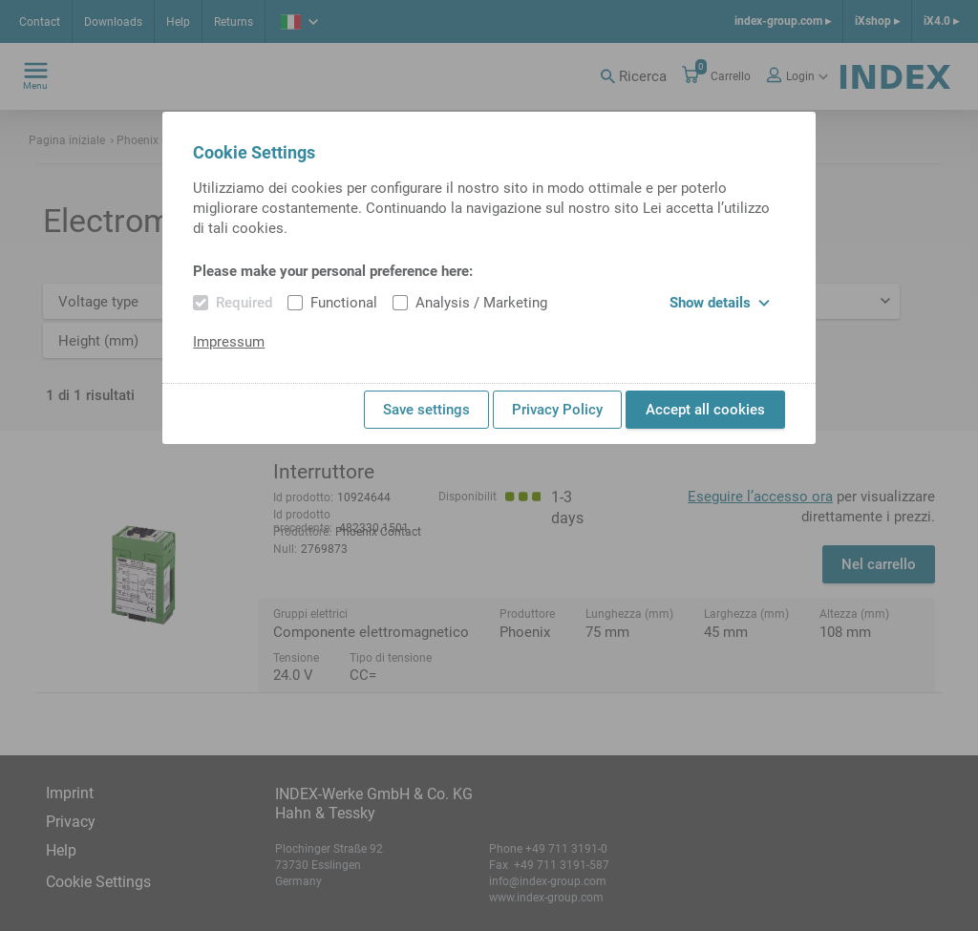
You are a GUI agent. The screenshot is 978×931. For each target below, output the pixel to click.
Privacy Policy (557, 409)
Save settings (426, 409)
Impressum (229, 341)
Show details (720, 302)
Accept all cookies (705, 409)
